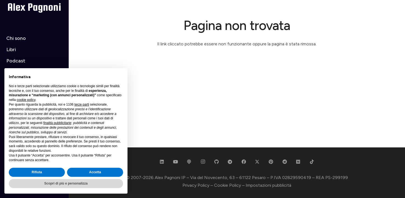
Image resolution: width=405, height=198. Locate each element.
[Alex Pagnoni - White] (34, 8)
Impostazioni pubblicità (268, 185)
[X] (257, 161)
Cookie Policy (227, 185)
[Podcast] (189, 161)
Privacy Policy (195, 185)
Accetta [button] (95, 172)
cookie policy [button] (26, 100)
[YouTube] (175, 161)
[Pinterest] (270, 161)
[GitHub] (216, 161)
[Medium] (298, 161)
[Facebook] (243, 161)
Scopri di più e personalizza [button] (66, 183)
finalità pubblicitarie (57, 123)
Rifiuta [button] (37, 172)
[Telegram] (229, 161)
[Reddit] (284, 161)
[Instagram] (202, 161)
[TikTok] (311, 161)
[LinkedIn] (161, 161)
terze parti (81, 104)
